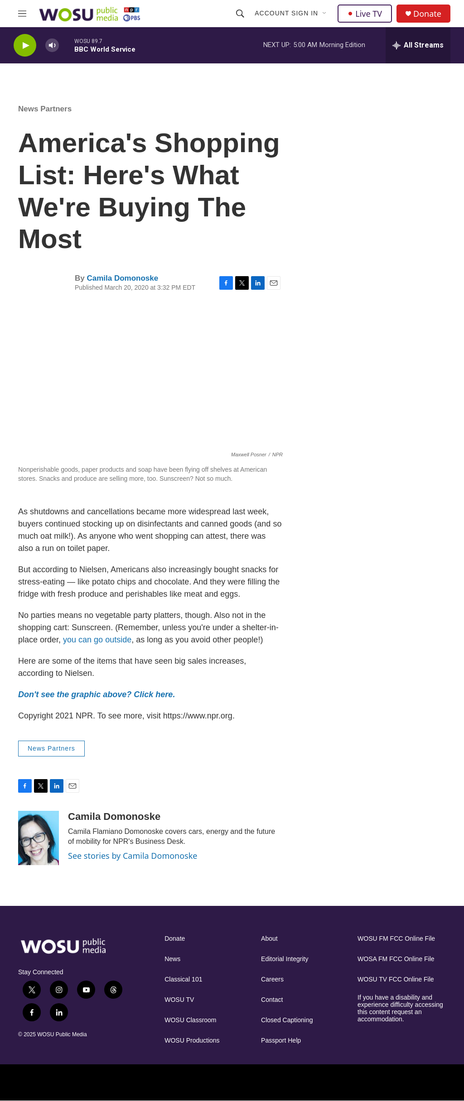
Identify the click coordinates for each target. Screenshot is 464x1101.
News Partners (45, 109)
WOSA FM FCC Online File (396, 959)
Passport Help (281, 1040)
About (269, 938)
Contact (272, 999)
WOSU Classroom (190, 1020)
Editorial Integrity (284, 959)
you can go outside (97, 639)
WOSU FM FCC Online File (396, 938)
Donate (427, 14)
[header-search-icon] (240, 14)
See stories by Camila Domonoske (133, 855)
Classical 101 (183, 979)
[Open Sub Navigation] (325, 13)
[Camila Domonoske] (38, 838)
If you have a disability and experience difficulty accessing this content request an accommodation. (400, 1008)
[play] (25, 45)
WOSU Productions (191, 1040)
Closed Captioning (287, 1020)
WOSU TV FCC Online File (396, 979)
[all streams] (418, 45)
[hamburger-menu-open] (22, 14)
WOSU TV (179, 999)
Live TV (365, 13)
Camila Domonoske (122, 278)
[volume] (52, 45)
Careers (272, 979)
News (172, 959)
